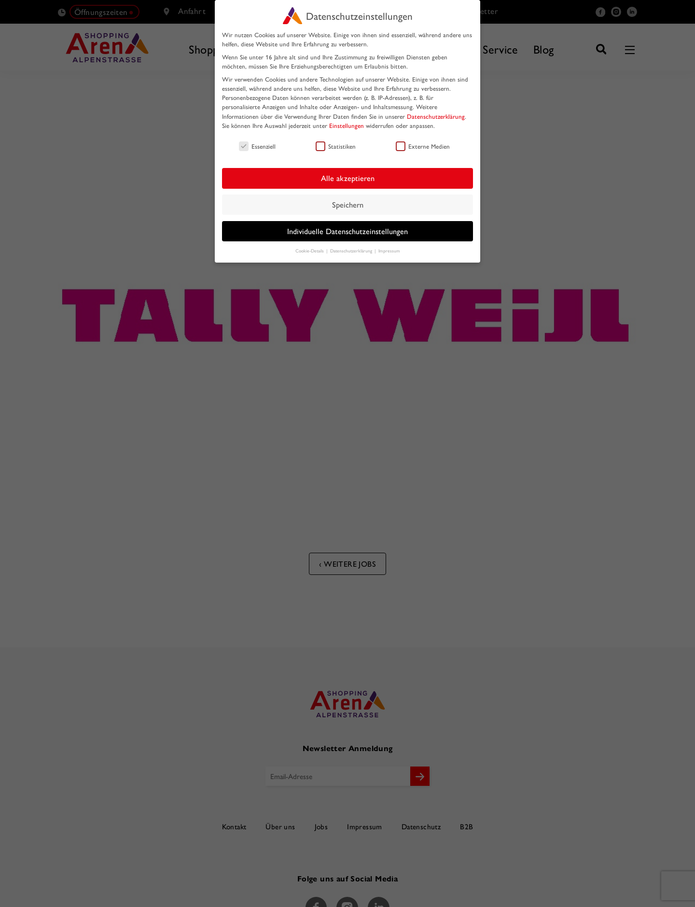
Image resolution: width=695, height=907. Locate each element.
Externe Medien (423, 146)
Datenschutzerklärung (436, 116)
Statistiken (336, 146)
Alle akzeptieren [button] (348, 177)
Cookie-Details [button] (310, 250)
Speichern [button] (347, 204)
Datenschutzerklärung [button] (352, 250)
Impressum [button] (389, 250)
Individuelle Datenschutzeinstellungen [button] (347, 231)
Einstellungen (346, 125)
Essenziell (257, 146)
